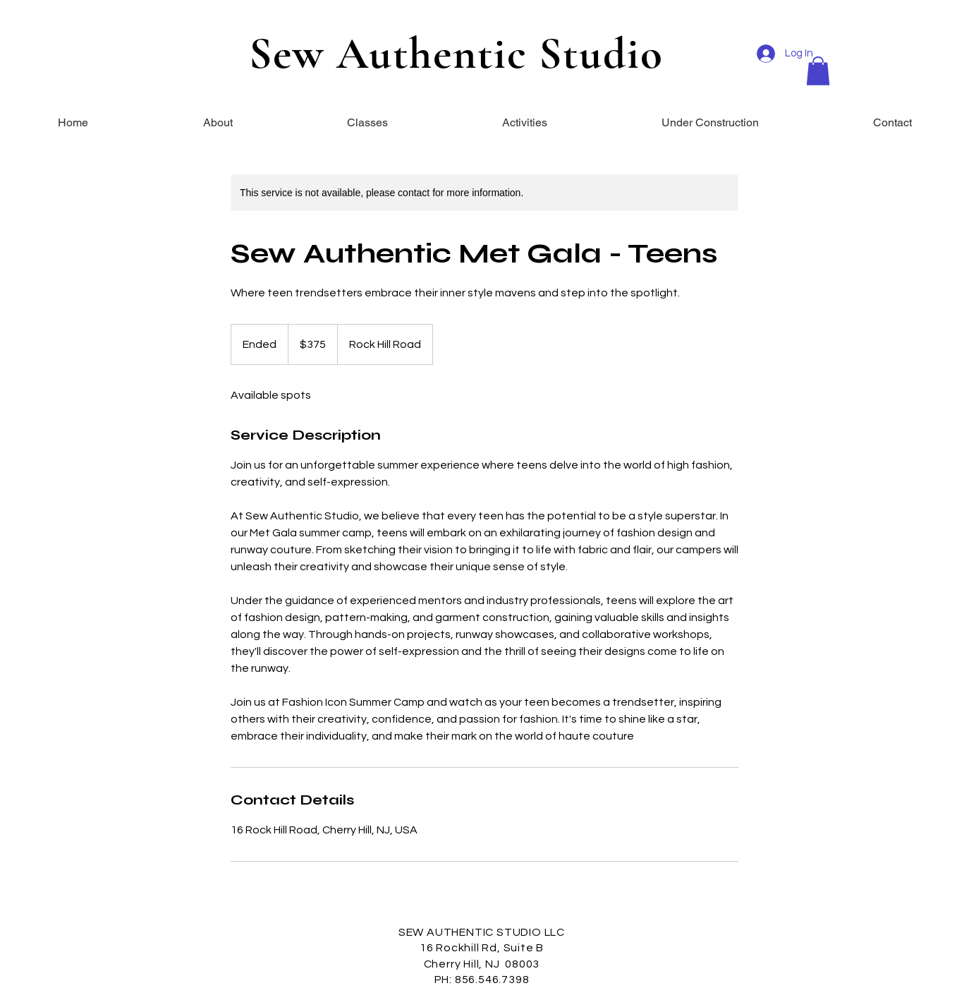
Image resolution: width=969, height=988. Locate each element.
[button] (818, 70)
